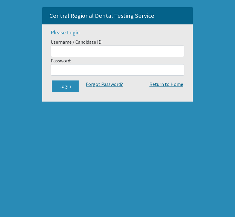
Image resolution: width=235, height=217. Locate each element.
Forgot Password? (104, 84)
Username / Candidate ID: (76, 42)
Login (65, 86)
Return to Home (166, 84)
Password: (61, 61)
